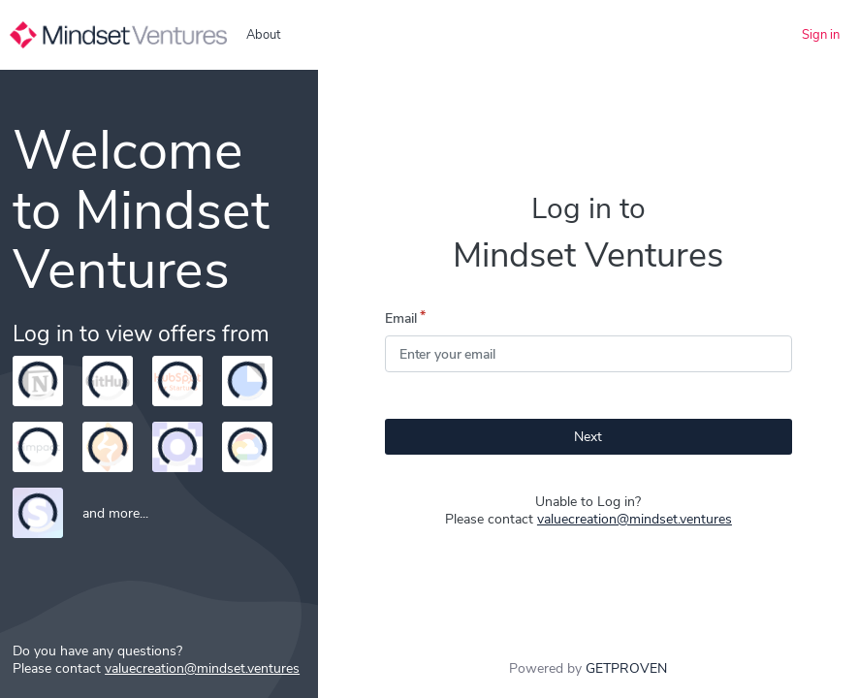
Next (588, 437)
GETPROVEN (626, 668)
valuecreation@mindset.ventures (634, 519)
